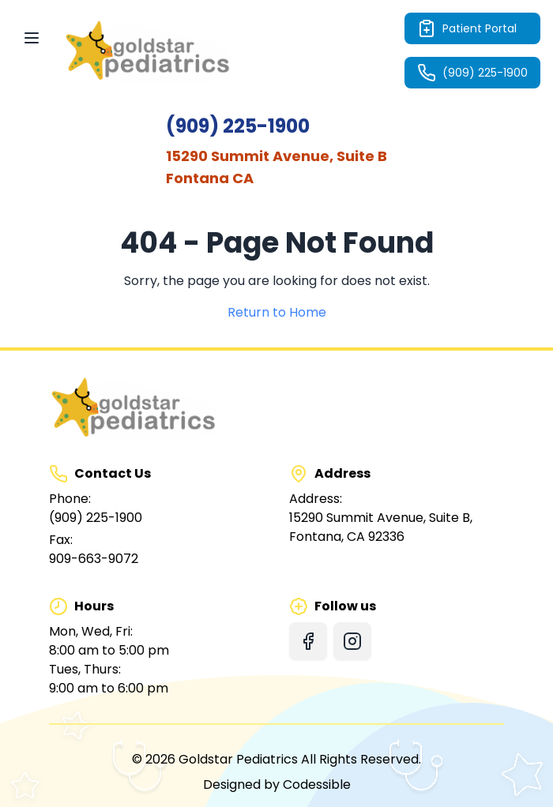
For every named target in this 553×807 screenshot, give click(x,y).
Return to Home (277, 312)
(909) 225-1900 (472, 72)
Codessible (317, 784)
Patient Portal (467, 28)
